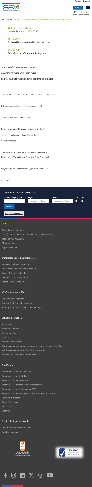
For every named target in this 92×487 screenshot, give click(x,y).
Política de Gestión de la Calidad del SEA (20, 354)
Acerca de (6, 324)
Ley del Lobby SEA (10, 247)
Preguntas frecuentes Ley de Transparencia (22, 384)
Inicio (2, 19)
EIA (76, 197)
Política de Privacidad (12, 341)
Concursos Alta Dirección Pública (17, 427)
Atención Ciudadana (11, 328)
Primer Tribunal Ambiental (14, 273)
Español (86, 1)
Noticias (9, 19)
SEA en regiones (9, 243)
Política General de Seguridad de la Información (24, 350)
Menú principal (88, 7)
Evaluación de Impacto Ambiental (17, 303)
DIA (83, 197)
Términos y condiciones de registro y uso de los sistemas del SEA (32, 346)
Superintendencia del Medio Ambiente (20, 268)
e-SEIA (78, 7)
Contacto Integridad (11, 397)
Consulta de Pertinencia (13, 298)
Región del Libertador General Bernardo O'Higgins (29, 42)
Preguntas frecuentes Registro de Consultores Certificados (29, 393)
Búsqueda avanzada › (14, 214)
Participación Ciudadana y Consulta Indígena (22, 307)
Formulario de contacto (13, 230)
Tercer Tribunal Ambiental (14, 281)
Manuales (6, 406)
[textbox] (37, 201)
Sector (54, 197)
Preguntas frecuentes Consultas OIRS (19, 389)
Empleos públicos (10, 432)
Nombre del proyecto (13, 197)
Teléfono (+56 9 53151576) (13, 238)
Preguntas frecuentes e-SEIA (15, 380)
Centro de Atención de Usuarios (16, 371)
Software (6, 410)
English (78, 1)
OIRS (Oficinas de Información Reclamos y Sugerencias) (27, 234)
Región (31, 197)
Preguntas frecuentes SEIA (14, 376)
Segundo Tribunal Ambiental (15, 277)
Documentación (9, 333)
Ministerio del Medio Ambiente (16, 264)
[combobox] (38, 201)
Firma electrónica (10, 402)
